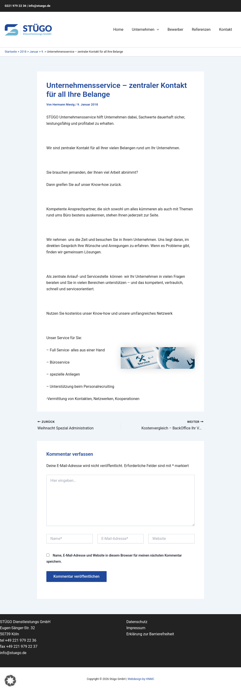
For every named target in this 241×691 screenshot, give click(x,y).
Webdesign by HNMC (141, 679)
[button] (10, 680)
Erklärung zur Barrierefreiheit (150, 634)
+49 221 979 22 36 (20, 640)
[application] (160, 29)
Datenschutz (136, 622)
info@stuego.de (40, 6)
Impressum (135, 628)
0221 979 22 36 (15, 6)
